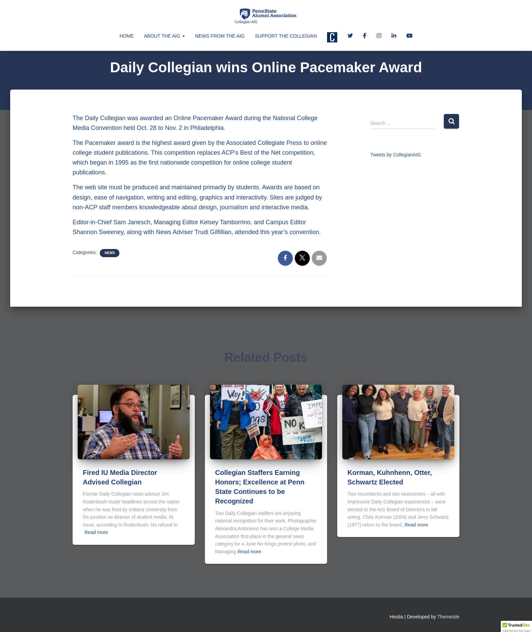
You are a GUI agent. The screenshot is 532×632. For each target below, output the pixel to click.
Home (126, 36)
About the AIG (164, 36)
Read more (96, 532)
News (109, 253)
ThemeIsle (448, 616)
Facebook (365, 36)
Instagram (379, 36)
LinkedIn (393, 36)
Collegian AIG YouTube (409, 36)
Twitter (350, 36)
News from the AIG (220, 36)
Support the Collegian (286, 36)
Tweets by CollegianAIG (395, 154)
